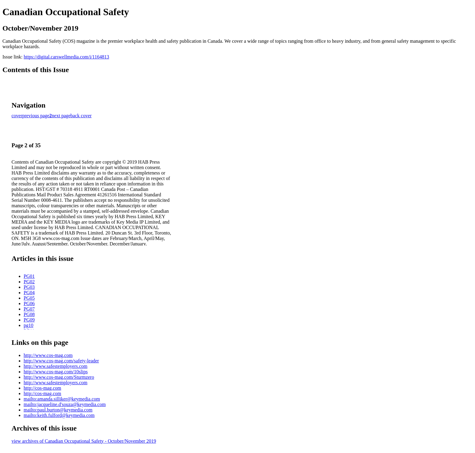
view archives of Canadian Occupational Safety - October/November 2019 (84, 441)
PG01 (29, 276)
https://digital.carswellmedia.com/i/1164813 (66, 56)
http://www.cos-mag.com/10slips (56, 371)
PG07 (29, 308)
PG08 (29, 314)
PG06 (29, 303)
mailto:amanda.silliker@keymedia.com (62, 398)
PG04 (29, 292)
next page (61, 115)
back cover (81, 115)
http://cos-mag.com (42, 388)
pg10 (28, 325)
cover (17, 115)
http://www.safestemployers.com (55, 366)
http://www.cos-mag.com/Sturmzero (59, 377)
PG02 (29, 281)
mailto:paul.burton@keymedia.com (58, 409)
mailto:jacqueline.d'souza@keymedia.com (65, 404)
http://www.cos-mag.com (48, 355)
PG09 (29, 319)
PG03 (29, 287)
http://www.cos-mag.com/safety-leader (61, 360)
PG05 (29, 298)
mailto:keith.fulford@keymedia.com (59, 415)
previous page (35, 115)
